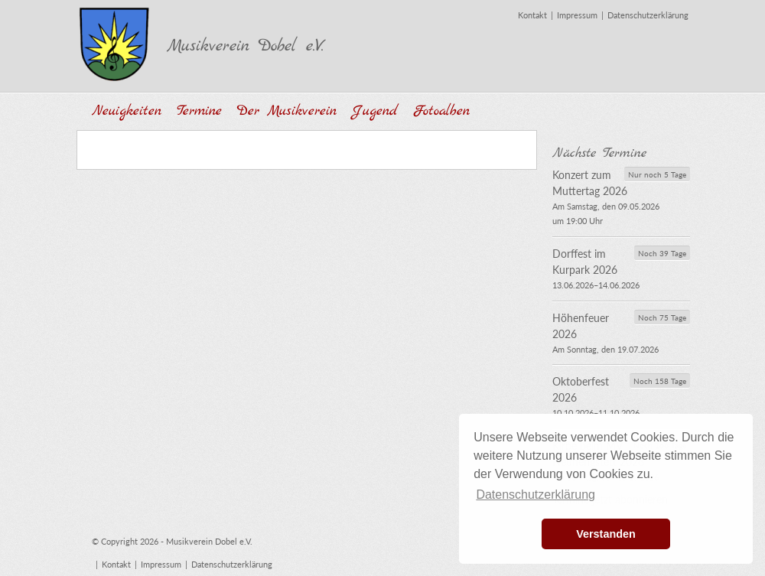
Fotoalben (441, 111)
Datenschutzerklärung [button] (535, 494)
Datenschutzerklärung (647, 15)
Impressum (577, 15)
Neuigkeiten (126, 111)
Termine (199, 111)
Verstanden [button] (606, 534)
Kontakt (532, 15)
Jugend (375, 111)
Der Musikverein (287, 111)
